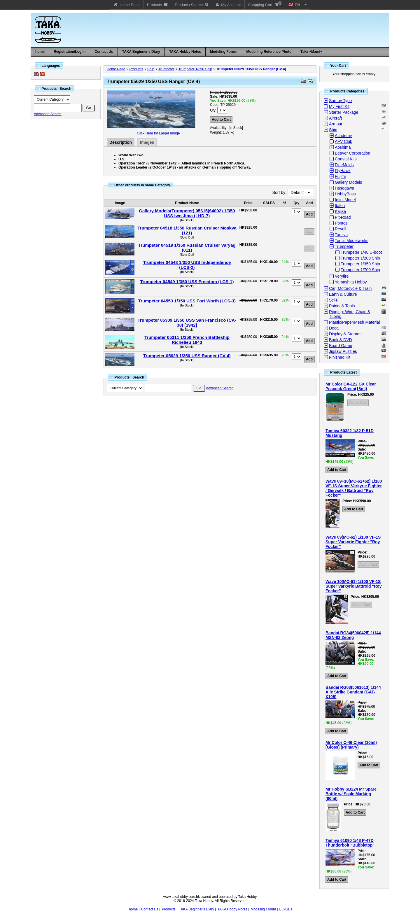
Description (120, 142)
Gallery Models (348, 182)
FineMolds (344, 164)
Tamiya (341, 234)
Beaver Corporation (352, 153)
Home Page (116, 69)
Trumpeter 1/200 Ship (360, 258)
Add (309, 232)
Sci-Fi (334, 300)
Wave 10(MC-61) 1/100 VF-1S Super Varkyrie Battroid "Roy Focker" (354, 586)
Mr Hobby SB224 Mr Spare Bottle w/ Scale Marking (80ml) (351, 794)
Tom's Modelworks (351, 240)
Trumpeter (166, 69)
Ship (150, 69)
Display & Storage (345, 334)
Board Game (340, 345)
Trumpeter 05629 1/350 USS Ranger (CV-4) (251, 69)
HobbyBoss (345, 194)
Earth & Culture (343, 294)
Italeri (340, 205)
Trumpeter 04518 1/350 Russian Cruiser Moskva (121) (186, 230)
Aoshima (343, 147)
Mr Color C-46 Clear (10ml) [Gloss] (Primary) (351, 744)
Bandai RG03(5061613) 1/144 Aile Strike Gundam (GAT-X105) (353, 692)
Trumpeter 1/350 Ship (195, 69)
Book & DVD (340, 339)
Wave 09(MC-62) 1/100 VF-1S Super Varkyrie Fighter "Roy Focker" (353, 542)
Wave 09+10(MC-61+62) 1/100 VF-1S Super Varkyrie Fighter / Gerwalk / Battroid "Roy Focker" (354, 488)
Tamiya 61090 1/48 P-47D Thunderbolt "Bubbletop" (350, 842)
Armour (335, 124)
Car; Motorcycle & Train (350, 288)
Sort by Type (340, 100)
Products (136, 69)
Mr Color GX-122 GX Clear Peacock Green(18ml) (351, 386)
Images (147, 142)
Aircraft (335, 118)
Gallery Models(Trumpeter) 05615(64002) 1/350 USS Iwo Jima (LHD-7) (187, 213)
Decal (334, 328)
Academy (343, 135)
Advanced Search (48, 114)
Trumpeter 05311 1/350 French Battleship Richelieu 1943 (187, 340)
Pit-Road (343, 217)
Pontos (341, 223)
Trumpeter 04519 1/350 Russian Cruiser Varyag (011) (187, 248)
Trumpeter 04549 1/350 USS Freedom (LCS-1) (187, 281)
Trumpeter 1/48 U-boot (361, 252)
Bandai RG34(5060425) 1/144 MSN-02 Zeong (353, 635)
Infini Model (345, 199)
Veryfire (342, 276)
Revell (340, 229)
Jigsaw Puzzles (343, 351)
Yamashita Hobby (351, 282)
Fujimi (340, 176)
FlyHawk (343, 170)
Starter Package (343, 112)
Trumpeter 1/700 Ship (360, 269)
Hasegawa (344, 188)
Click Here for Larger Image (158, 133)
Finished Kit (339, 357)
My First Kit (339, 106)
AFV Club (343, 141)
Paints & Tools (342, 306)
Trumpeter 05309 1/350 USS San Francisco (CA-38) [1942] (187, 322)
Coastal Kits (346, 159)
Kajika (340, 211)
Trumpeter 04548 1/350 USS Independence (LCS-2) (187, 265)
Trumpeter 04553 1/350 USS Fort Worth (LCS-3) (187, 300)
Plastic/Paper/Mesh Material (354, 322)
